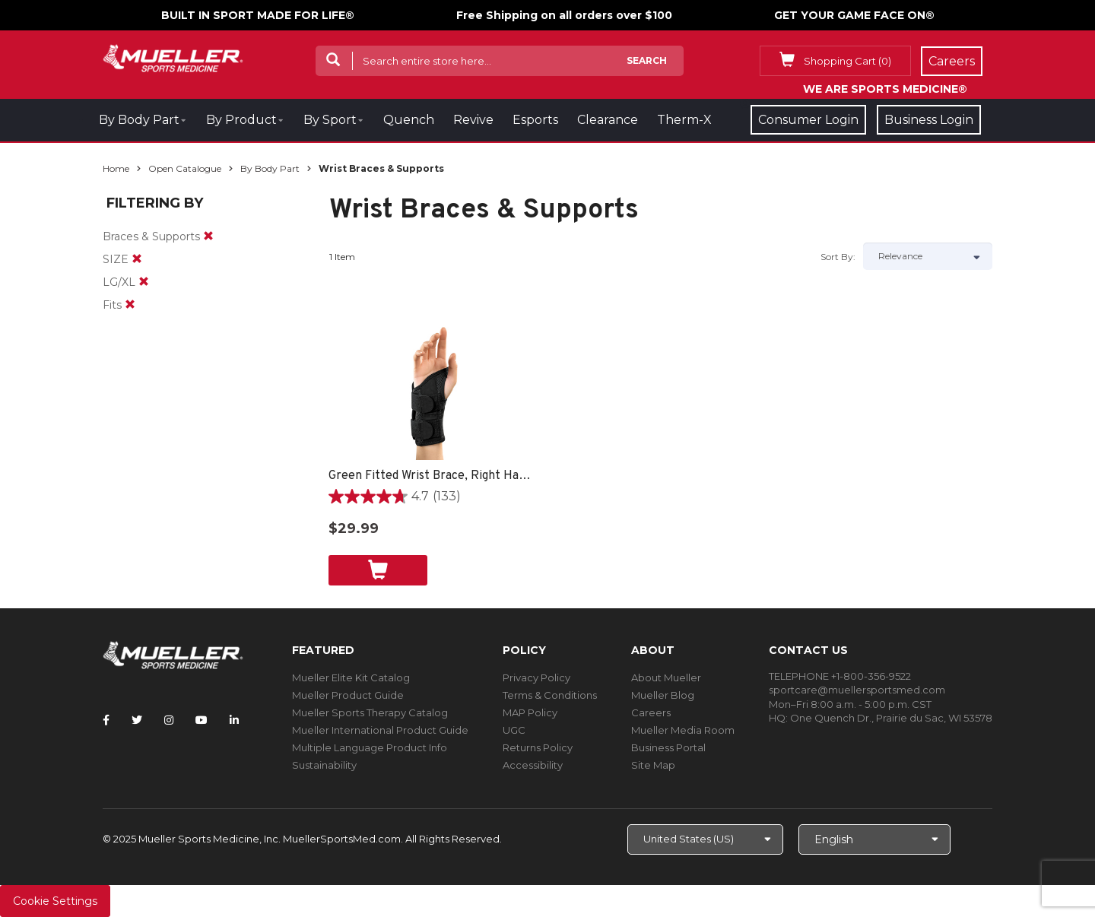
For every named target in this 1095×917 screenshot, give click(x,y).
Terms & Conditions (550, 695)
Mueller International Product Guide (380, 730)
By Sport (330, 120)
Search (647, 60)
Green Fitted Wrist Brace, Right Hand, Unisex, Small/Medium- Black (431, 476)
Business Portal (668, 747)
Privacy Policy (536, 677)
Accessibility (533, 765)
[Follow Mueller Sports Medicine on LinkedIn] (234, 720)
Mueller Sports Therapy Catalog (370, 712)
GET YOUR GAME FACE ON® (854, 15)
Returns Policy (538, 747)
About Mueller (666, 677)
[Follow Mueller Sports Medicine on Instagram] (168, 720)
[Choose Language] (874, 839)
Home (116, 168)
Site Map (653, 765)
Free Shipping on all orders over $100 (564, 15)
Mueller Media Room (683, 730)
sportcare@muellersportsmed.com (857, 690)
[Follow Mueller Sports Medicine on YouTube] (201, 720)
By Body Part (139, 120)
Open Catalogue (184, 168)
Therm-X (684, 120)
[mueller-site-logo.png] (173, 56)
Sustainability (324, 765)
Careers (651, 712)
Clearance (607, 120)
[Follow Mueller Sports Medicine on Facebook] (106, 720)
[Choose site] (705, 839)
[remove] (208, 236)
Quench (408, 120)
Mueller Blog (662, 695)
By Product (241, 120)
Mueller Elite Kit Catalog (351, 677)
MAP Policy (530, 712)
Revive (473, 120)
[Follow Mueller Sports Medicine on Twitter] (137, 720)
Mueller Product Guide (348, 695)
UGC (514, 730)
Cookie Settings (55, 901)
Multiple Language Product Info (369, 747)
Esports (535, 120)
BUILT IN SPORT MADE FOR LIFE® (257, 15)
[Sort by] (927, 256)
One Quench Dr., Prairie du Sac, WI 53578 (891, 718)
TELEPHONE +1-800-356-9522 (840, 676)
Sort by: (837, 256)
